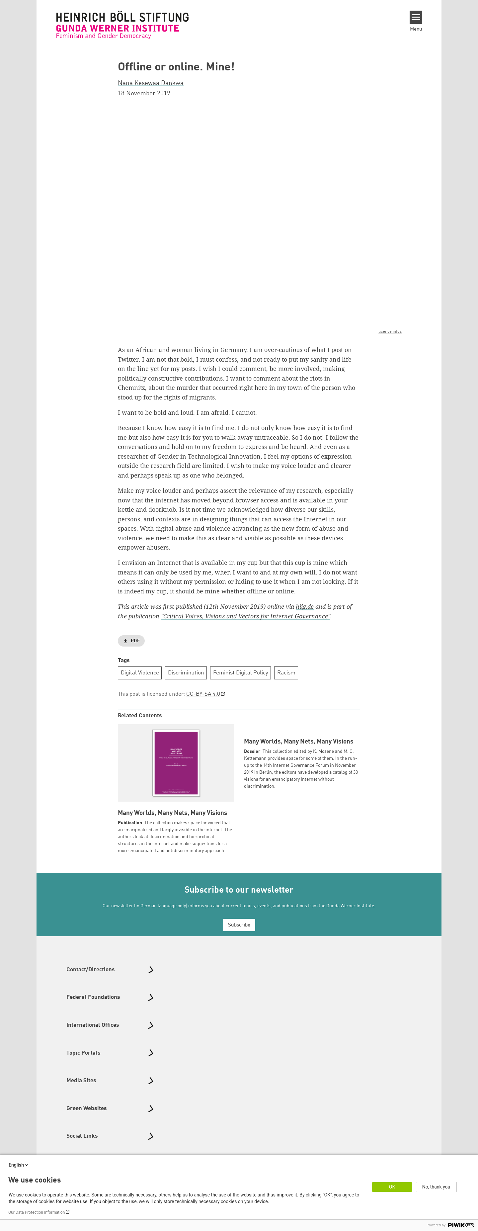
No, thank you (436, 1186)
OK (392, 1186)
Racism (286, 673)
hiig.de (305, 606)
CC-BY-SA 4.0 (203, 694)
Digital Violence (140, 673)
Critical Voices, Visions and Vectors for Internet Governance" (246, 616)
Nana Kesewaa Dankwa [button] (151, 83)
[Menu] (416, 17)
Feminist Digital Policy (240, 673)
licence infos (390, 331)
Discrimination (186, 673)
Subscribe (239, 932)
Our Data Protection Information (36, 1212)
